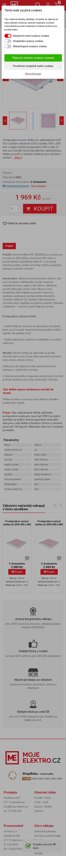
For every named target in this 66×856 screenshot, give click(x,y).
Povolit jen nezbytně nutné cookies (33, 66)
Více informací (33, 73)
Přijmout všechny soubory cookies (33, 58)
